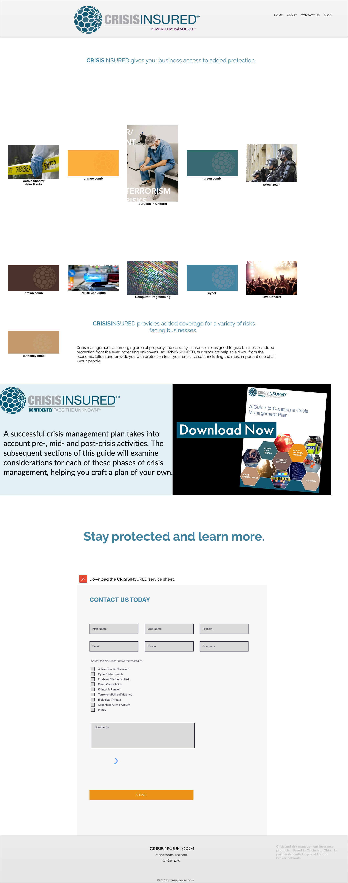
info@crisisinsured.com (171, 855)
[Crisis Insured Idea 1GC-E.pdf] (83, 579)
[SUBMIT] (141, 795)
